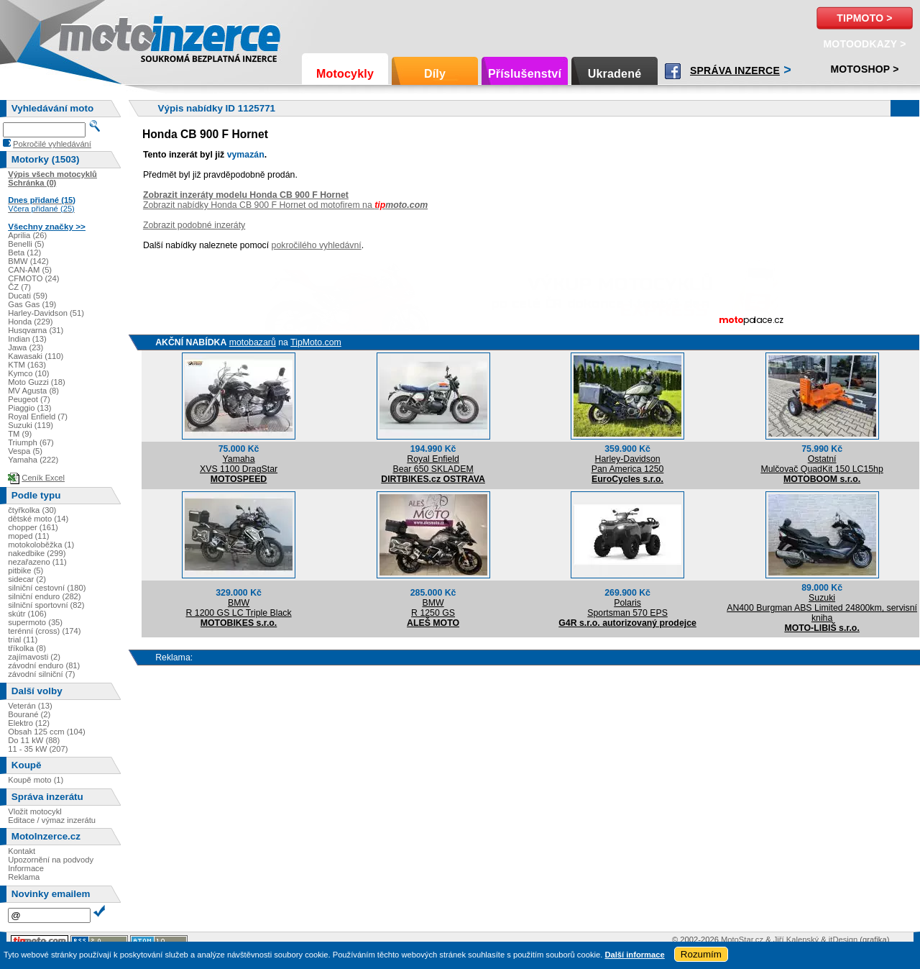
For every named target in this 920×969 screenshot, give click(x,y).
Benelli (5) (26, 244)
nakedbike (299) (36, 553)
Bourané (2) (29, 714)
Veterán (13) (30, 705)
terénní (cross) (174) (44, 631)
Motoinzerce (89, 35)
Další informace (634, 954)
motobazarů (252, 342)
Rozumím (701, 954)
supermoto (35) (35, 622)
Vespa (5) (25, 451)
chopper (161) (33, 527)
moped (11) (28, 536)
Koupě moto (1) (35, 779)
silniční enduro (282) (44, 596)
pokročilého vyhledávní (317, 245)
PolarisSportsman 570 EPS (627, 608)
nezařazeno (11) (37, 562)
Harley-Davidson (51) (46, 313)
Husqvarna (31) (35, 330)
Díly (435, 74)
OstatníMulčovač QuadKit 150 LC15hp (821, 464)
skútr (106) (27, 613)
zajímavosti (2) (34, 656)
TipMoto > (864, 18)
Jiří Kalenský (796, 939)
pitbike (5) (25, 570)
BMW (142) (28, 261)
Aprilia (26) (27, 235)
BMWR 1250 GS (433, 608)
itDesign (843, 939)
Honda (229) (30, 321)
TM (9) (20, 433)
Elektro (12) (29, 723)
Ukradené (615, 74)
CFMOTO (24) (33, 278)
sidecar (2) (27, 579)
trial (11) (22, 639)
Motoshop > (864, 69)
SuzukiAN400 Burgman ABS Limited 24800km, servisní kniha (822, 608)
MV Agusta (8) (33, 390)
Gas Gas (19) (32, 304)
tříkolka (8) (27, 648)
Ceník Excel (43, 477)
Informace (26, 868)
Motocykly (345, 74)
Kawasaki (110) (35, 356)
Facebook (673, 71)
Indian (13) (27, 339)
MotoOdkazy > (864, 44)
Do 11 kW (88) (34, 740)
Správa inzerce (735, 70)
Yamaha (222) (33, 459)
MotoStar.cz (742, 939)
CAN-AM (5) (30, 269)
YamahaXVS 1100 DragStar (238, 464)
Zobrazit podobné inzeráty (194, 225)
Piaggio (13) (29, 408)
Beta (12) (24, 252)
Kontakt (21, 851)
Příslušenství (524, 74)
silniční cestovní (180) (47, 587)
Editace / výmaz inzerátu (52, 820)
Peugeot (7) (29, 399)
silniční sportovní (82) (46, 605)
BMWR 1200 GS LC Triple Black (238, 608)
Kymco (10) (28, 373)
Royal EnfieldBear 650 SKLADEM (432, 464)
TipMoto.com (315, 342)
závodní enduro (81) (44, 665)
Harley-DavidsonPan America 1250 (628, 464)
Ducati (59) (27, 295)
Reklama (24, 877)
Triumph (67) (31, 442)
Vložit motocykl (35, 811)
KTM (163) (27, 364)
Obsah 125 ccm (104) (47, 731)
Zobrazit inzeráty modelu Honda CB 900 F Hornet (246, 195)
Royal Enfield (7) (38, 416)
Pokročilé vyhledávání (52, 144)
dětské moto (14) (38, 518)
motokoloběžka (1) (41, 544)
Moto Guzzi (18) (36, 382)
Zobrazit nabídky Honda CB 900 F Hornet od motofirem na (285, 205)
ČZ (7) (19, 287)
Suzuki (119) (30, 425)
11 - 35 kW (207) (38, 749)
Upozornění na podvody (50, 859)
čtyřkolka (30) (32, 510)
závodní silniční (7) (41, 674)
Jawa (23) (25, 347)
